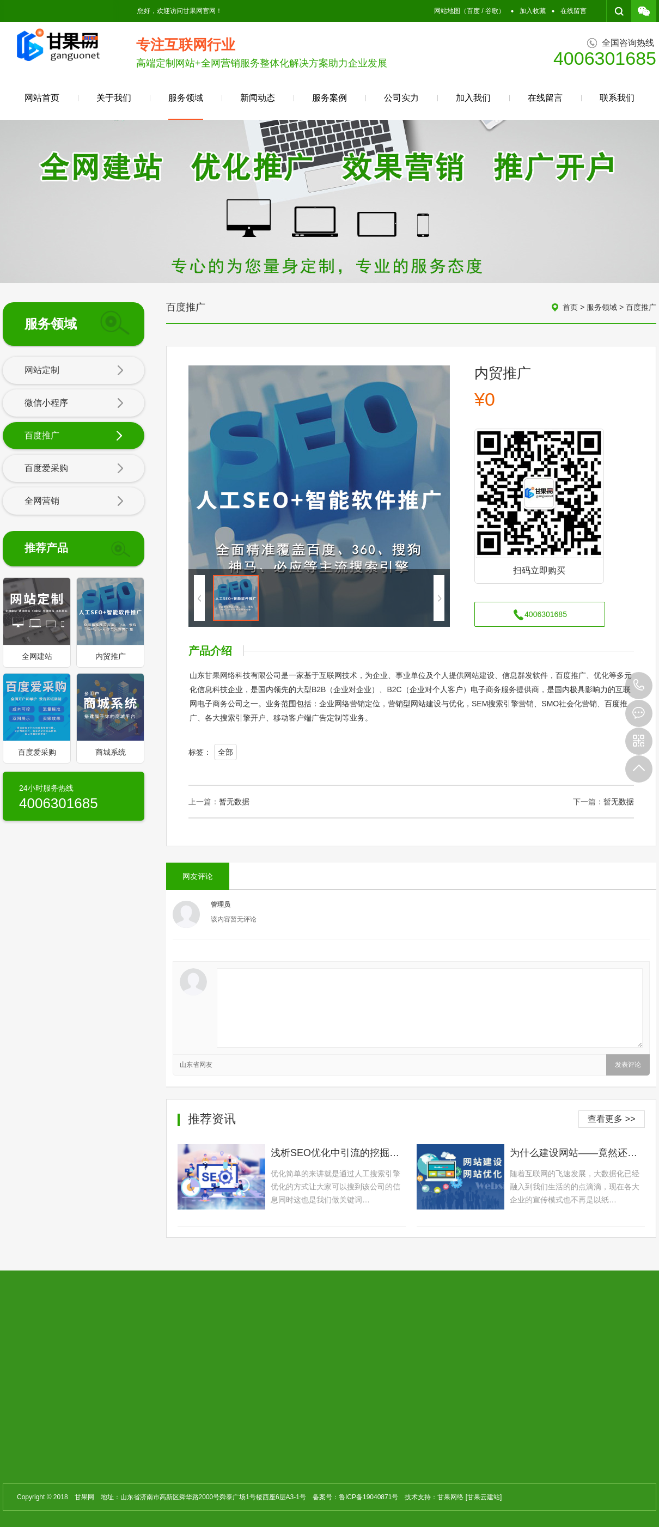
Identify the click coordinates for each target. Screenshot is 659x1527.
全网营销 (74, 501)
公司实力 (401, 97)
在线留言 (573, 11)
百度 (473, 11)
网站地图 (447, 11)
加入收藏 (533, 11)
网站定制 (74, 370)
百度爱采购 (74, 468)
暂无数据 (234, 801)
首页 (570, 307)
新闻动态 (257, 97)
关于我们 (113, 97)
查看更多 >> (611, 1118)
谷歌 (491, 11)
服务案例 (329, 97)
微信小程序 (74, 403)
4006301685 (638, 685)
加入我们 (473, 97)
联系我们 (617, 97)
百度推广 (74, 436)
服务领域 (185, 106)
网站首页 (42, 97)
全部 (225, 752)
